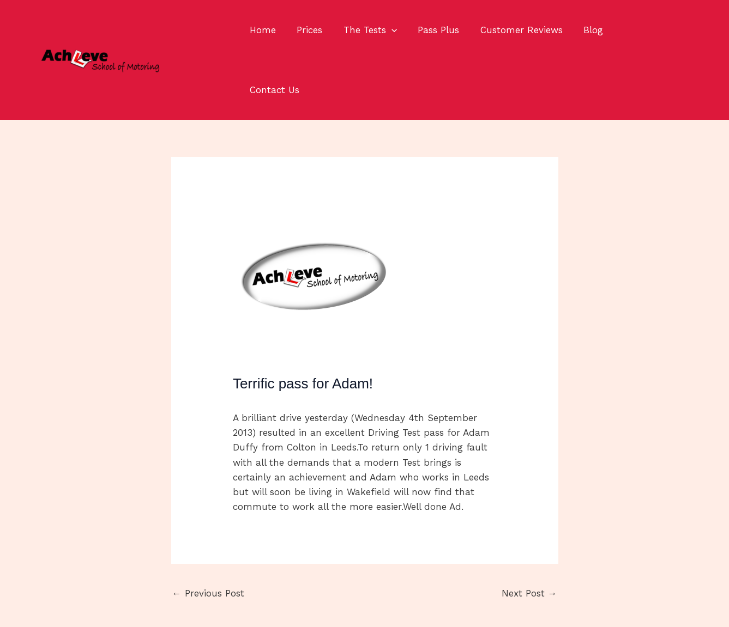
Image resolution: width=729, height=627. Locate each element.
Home (262, 30)
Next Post (529, 533)
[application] (385, 30)
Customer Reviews (510, 30)
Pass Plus (430, 30)
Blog (580, 30)
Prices (306, 30)
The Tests (364, 30)
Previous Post (208, 533)
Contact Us (633, 30)
